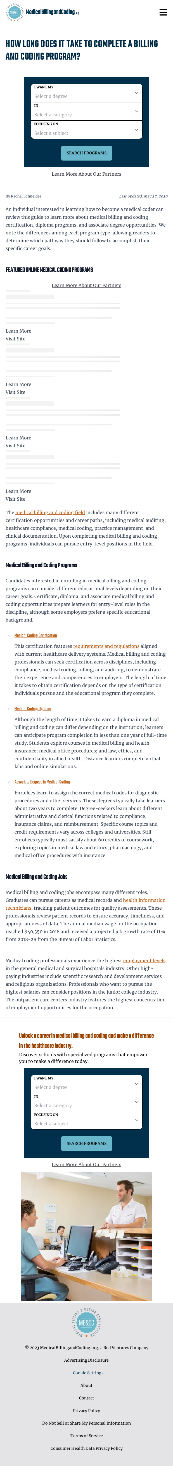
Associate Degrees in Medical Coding (42, 782)
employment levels (144, 960)
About (86, 1385)
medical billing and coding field (50, 512)
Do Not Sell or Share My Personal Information (86, 1423)
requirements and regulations (106, 646)
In (36, 105)
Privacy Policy (86, 1410)
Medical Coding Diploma (33, 709)
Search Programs (86, 153)
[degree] (87, 93)
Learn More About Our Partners (86, 174)
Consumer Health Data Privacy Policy (87, 1448)
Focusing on (46, 124)
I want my (43, 87)
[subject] (87, 130)
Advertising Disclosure (86, 1360)
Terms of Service (86, 1435)
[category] (87, 111)
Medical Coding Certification (36, 635)
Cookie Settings (88, 1372)
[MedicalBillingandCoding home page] (14, 12)
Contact (86, 1398)
